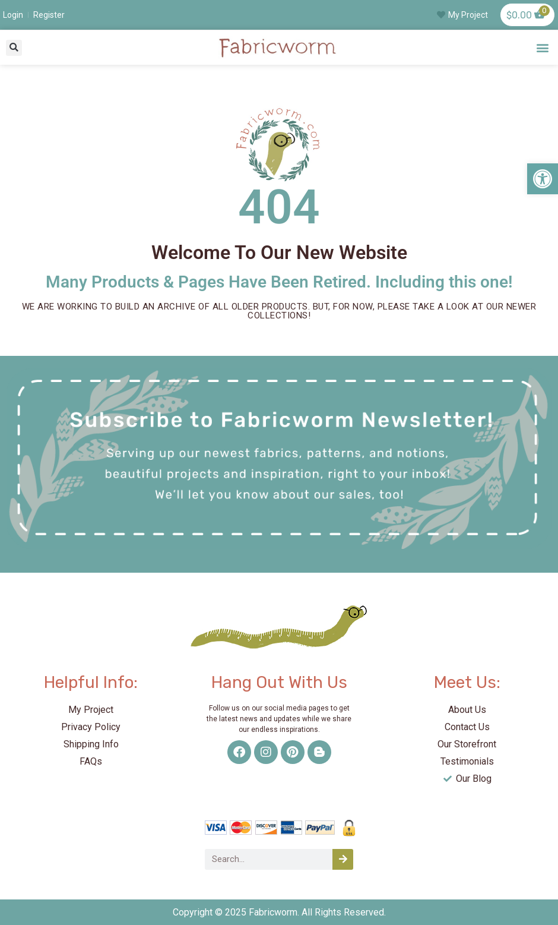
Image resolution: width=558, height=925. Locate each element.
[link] (542, 178)
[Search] (342, 859)
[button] (14, 48)
